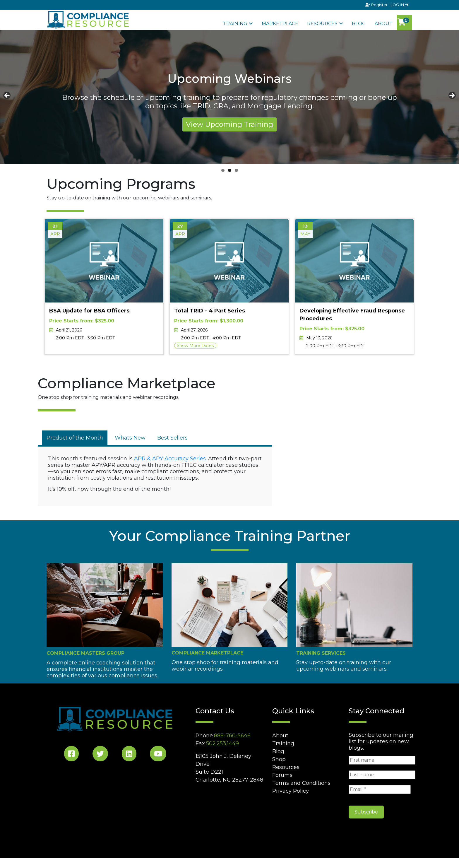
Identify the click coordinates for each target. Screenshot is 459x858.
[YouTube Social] (158, 755)
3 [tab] (236, 170)
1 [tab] (223, 170)
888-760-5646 (232, 735)
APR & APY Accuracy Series (170, 458)
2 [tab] (229, 170)
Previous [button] (7, 95)
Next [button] (451, 95)
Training (235, 23)
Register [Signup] (376, 4)
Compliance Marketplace (207, 653)
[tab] (74, 437)
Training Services (321, 653)
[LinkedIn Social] (129, 755)
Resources (322, 23)
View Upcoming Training (229, 124)
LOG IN (399, 4)
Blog (359, 23)
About (384, 23)
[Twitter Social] (100, 755)
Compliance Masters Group (85, 653)
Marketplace (280, 23)
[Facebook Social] (71, 755)
